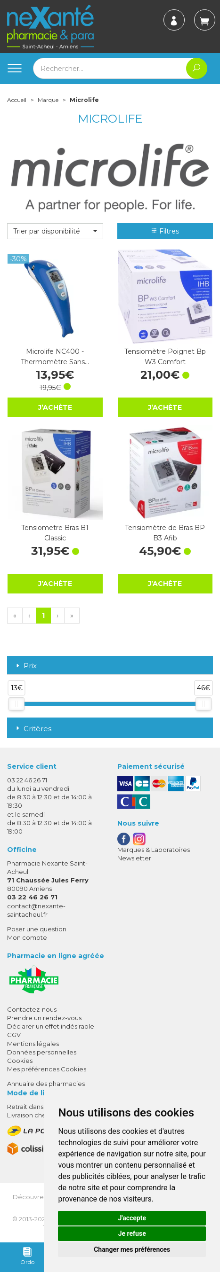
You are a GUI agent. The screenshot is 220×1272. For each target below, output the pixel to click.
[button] (55, 231)
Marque (48, 99)
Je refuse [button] (132, 1233)
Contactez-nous (32, 1009)
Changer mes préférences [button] (132, 1249)
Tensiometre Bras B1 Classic (55, 532)
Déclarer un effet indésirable (50, 1026)
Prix (25, 666)
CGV (14, 1034)
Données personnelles (41, 1052)
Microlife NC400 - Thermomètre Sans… (55, 356)
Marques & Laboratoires (153, 849)
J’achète (55, 407)
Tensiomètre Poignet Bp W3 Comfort (165, 356)
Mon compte (27, 937)
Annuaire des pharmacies (46, 1083)
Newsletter (134, 858)
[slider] (16, 703)
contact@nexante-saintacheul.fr (36, 910)
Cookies (20, 1060)
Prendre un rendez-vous (44, 1018)
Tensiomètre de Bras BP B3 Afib (165, 532)
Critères (32, 729)
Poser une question (36, 929)
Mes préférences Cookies (46, 1069)
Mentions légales (33, 1043)
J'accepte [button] (132, 1218)
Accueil (16, 99)
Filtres (165, 231)
